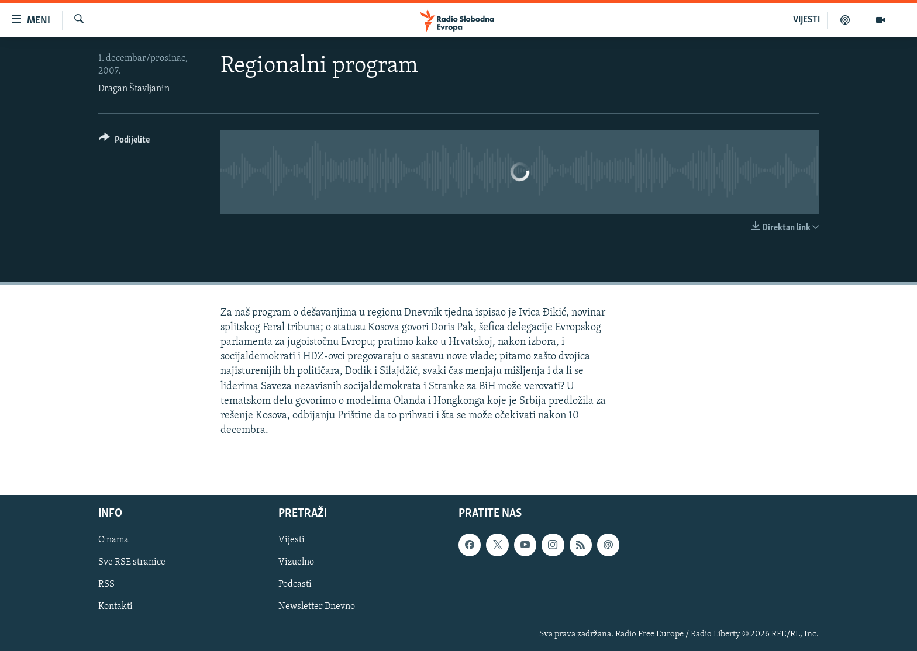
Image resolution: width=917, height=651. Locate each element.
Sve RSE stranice (132, 562)
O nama (113, 540)
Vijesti (291, 540)
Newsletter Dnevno (316, 607)
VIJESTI (806, 20)
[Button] (124, 142)
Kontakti (115, 607)
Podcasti (295, 585)
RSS (106, 585)
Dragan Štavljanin (134, 89)
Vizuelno (296, 562)
